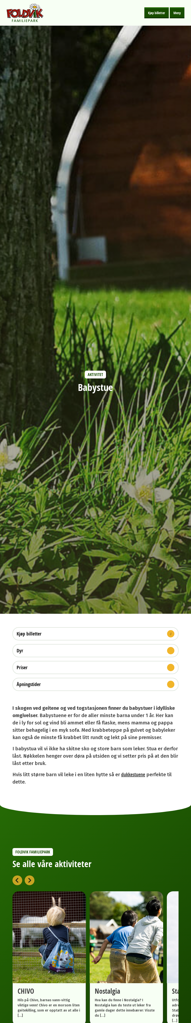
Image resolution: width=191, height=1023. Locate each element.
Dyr (95, 650)
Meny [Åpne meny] (177, 13)
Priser (95, 667)
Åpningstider (95, 684)
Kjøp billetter (156, 13)
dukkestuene (133, 774)
